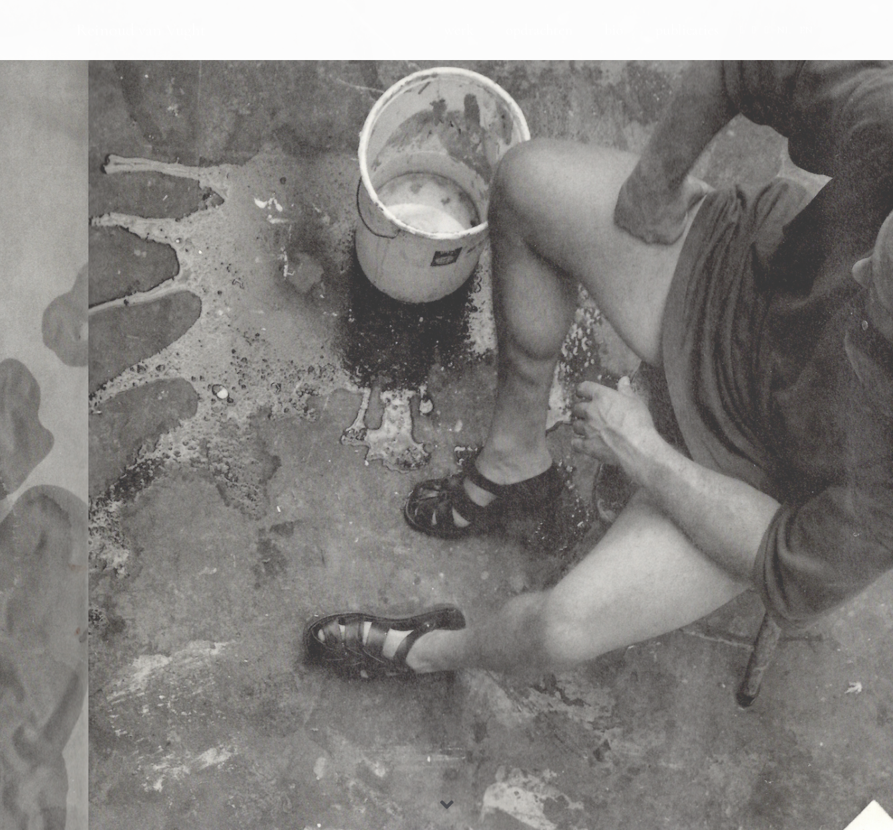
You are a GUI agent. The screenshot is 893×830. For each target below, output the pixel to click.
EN (806, 30)
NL (784, 30)
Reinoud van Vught (141, 29)
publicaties (687, 30)
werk (459, 30)
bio (613, 30)
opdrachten (539, 30)
